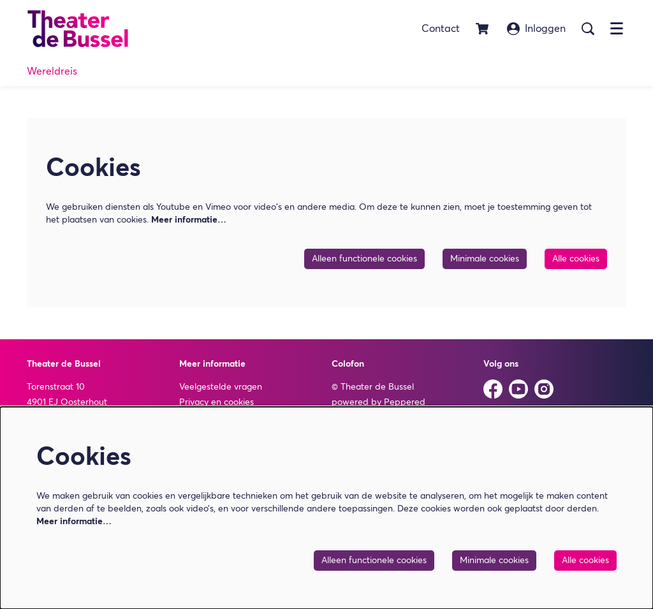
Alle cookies (575, 258)
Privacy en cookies (216, 402)
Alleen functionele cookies (364, 258)
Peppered (404, 402)
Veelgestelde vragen (220, 387)
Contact (441, 29)
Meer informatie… (188, 220)
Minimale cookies (484, 258)
